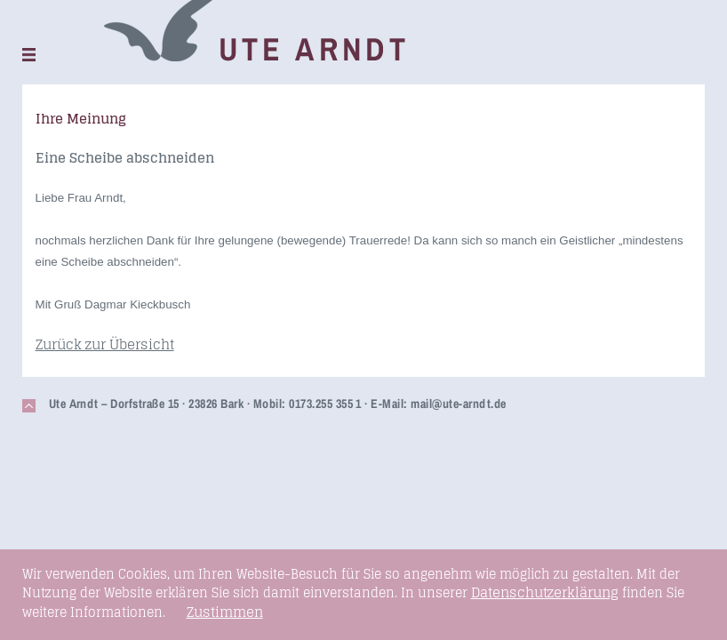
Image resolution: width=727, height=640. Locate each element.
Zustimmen (225, 612)
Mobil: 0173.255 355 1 (307, 404)
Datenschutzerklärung (545, 592)
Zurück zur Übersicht (105, 344)
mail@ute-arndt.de (458, 404)
